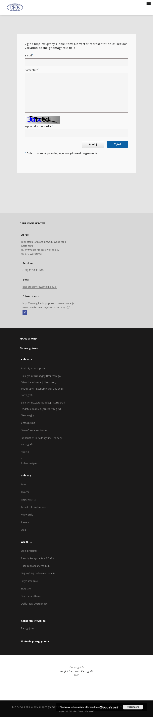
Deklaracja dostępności (34, 603)
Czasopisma (28, 423)
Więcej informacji (109, 707)
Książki (25, 452)
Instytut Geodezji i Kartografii (76, 671)
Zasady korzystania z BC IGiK (37, 558)
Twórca (25, 492)
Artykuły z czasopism (33, 368)
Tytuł (23, 484)
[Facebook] (25, 312)
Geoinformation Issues (34, 430)
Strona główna (29, 348)
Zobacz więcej (29, 463)
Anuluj (93, 144)
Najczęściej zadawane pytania (38, 573)
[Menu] (148, 3)
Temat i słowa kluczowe (34, 507)
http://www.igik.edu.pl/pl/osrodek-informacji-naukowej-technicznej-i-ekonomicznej (48, 305)
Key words (27, 514)
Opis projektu (29, 551)
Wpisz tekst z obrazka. (39, 126)
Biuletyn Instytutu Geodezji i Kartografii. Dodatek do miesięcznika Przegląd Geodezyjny (43, 409)
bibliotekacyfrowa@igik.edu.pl (40, 286)
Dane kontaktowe (31, 596)
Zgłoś (117, 144)
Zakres (25, 522)
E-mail (29, 55)
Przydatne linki (29, 581)
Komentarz (32, 70)
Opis (23, 529)
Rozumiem (133, 707)
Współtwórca (28, 499)
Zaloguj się (27, 628)
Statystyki (26, 588)
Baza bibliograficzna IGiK (35, 566)
